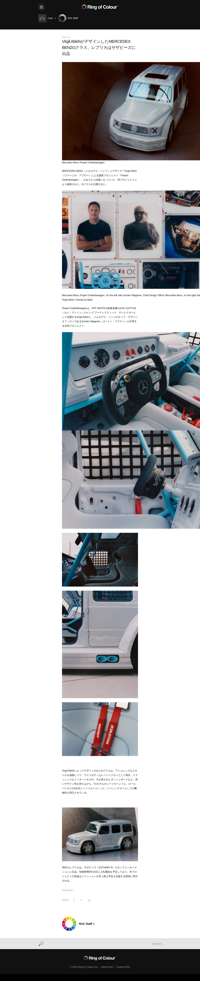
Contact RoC (123, 967)
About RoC (107, 967)
